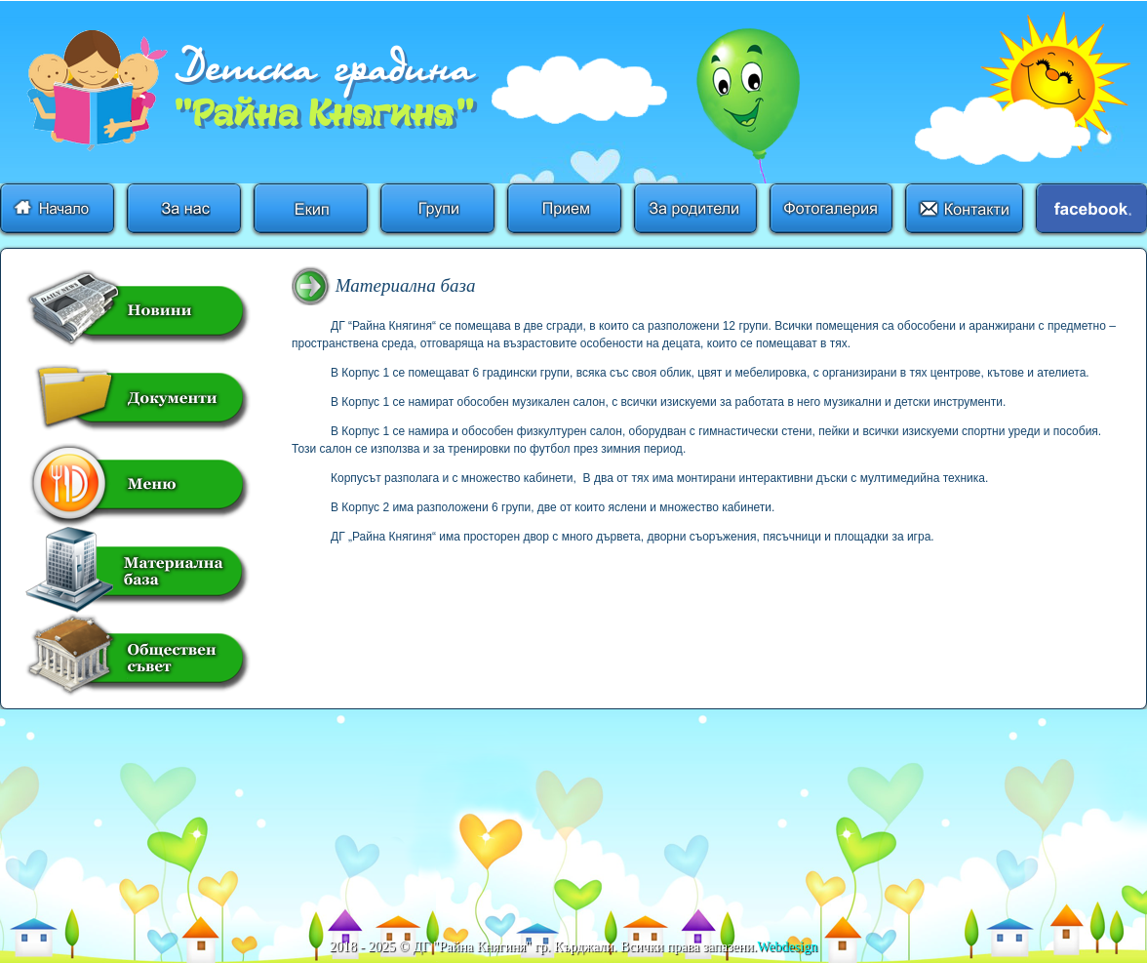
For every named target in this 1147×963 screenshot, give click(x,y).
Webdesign (787, 947)
